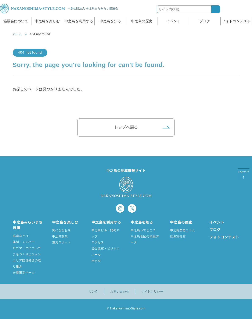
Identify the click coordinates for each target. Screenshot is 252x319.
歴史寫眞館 (178, 236)
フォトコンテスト (236, 21)
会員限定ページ (24, 272)
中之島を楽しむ (47, 21)
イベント (173, 21)
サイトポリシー (152, 291)
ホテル (96, 266)
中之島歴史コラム (182, 230)
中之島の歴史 (141, 21)
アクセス (97, 248)
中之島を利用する (79, 21)
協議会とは (20, 236)
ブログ (204, 21)
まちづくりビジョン (27, 254)
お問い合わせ (119, 291)
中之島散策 (60, 236)
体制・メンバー (24, 242)
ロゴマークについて (27, 248)
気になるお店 (61, 230)
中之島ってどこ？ (143, 230)
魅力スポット (61, 242)
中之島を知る (110, 21)
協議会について (15, 21)
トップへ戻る (126, 127)
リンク (93, 291)
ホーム (17, 34)
